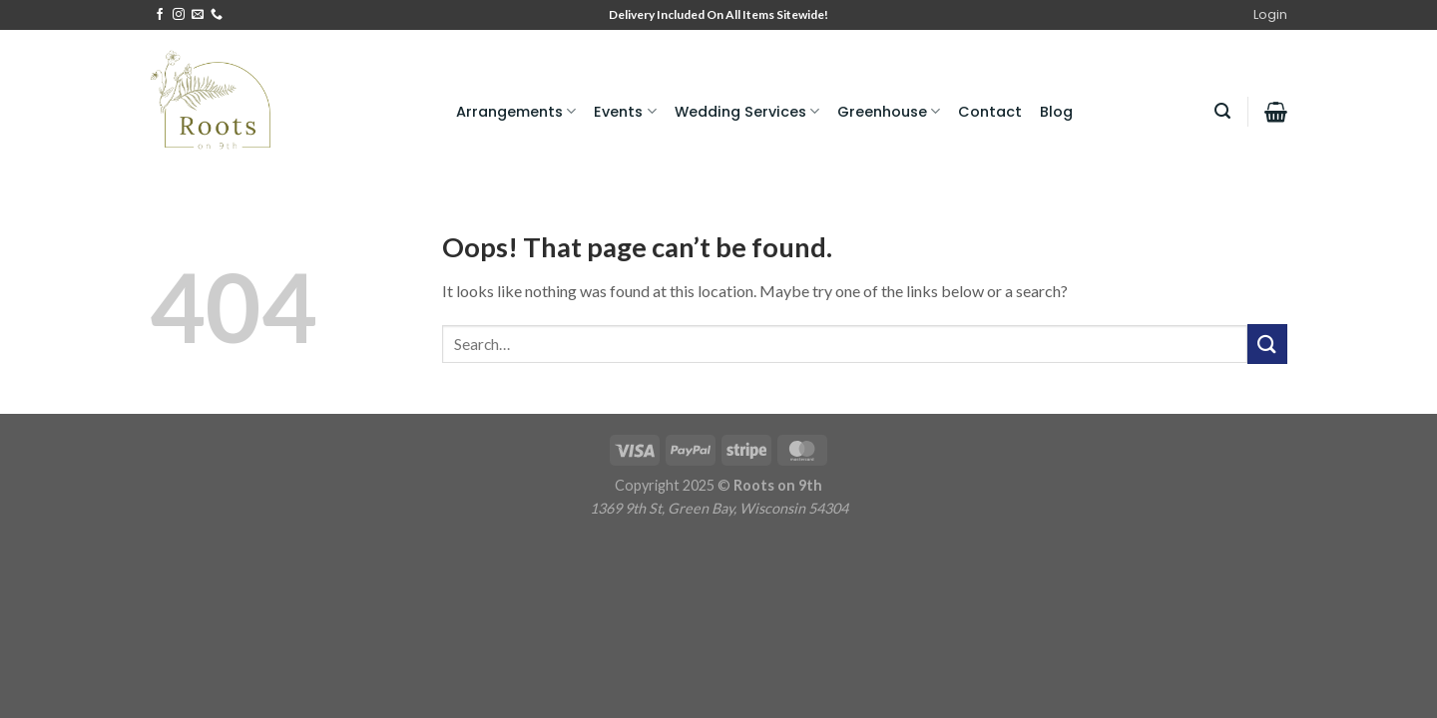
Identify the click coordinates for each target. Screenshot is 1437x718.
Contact (990, 112)
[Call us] (217, 15)
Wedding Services (747, 112)
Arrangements (516, 112)
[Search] (1222, 111)
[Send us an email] (198, 15)
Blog (1056, 112)
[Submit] (1267, 343)
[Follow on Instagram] (179, 15)
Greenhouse (888, 112)
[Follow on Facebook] (160, 15)
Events (625, 112)
